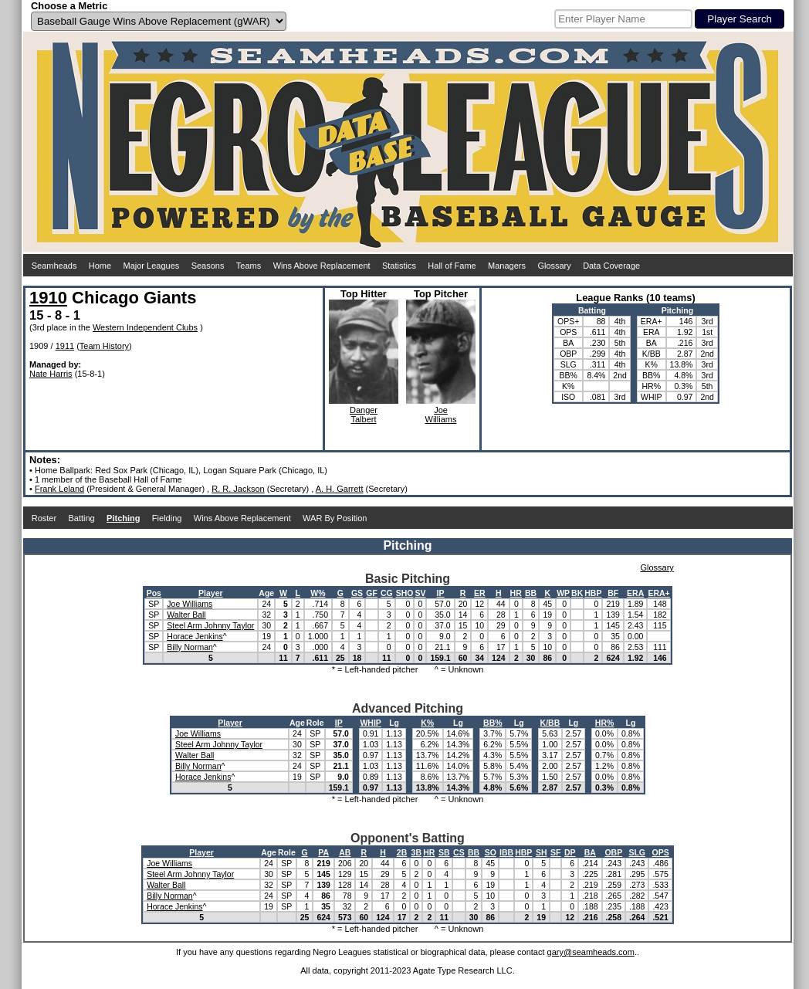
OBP (613, 852)
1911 (65, 346)
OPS (660, 852)
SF (555, 852)
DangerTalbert (363, 414)
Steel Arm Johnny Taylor (210, 625)
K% (427, 722)
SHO (405, 593)
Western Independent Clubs (145, 327)
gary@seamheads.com (591, 952)
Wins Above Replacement (322, 265)
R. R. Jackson (238, 488)
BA (590, 852)
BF (613, 593)
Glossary (553, 265)
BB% (493, 722)
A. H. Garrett (340, 488)
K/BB (550, 722)
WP (563, 593)
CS (459, 852)
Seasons (208, 265)
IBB (506, 852)
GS (357, 593)
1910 (48, 297)
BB (531, 593)
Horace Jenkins (194, 636)
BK (577, 593)
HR (516, 593)
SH (541, 852)
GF (371, 593)
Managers (507, 265)
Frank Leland (59, 488)
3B (416, 852)
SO (490, 852)
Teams (248, 265)
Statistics (399, 265)
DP (570, 852)
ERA (635, 593)
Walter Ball (186, 614)
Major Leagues (152, 265)
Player (210, 593)
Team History (104, 346)
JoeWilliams (441, 414)
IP (441, 593)
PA (323, 852)
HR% (604, 722)
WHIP (370, 722)
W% (317, 593)
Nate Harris (51, 373)
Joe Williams (189, 603)
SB (444, 852)
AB (344, 852)
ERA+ (658, 593)
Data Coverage (611, 265)
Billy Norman (190, 647)
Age (266, 593)
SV (420, 593)
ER (480, 593)
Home (100, 265)
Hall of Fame (452, 265)
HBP (592, 593)
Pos (154, 593)
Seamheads (54, 265)
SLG (636, 852)
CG (387, 593)
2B (402, 852)
